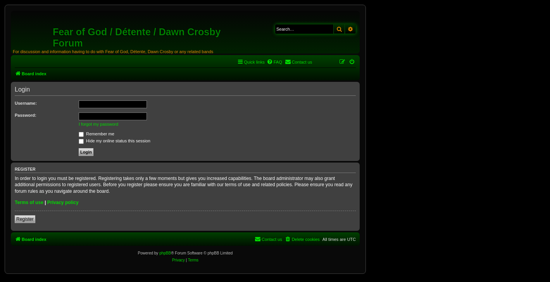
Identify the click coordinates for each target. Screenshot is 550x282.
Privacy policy (63, 202)
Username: (26, 103)
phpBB (165, 253)
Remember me (96, 133)
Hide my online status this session (114, 140)
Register (25, 219)
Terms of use (29, 202)
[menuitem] (274, 62)
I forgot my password (98, 124)
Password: (25, 115)
